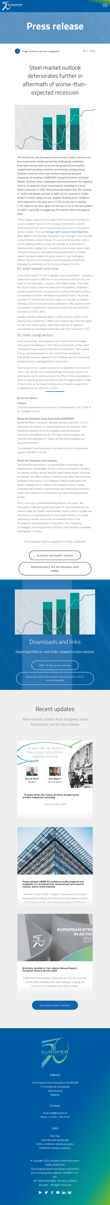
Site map (55, 1149)
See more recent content (55, 1013)
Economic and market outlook (55, 563)
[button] (49, 51)
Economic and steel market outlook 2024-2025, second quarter (55, 689)
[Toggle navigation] (105, 5)
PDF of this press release (55, 673)
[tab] (49, 51)
